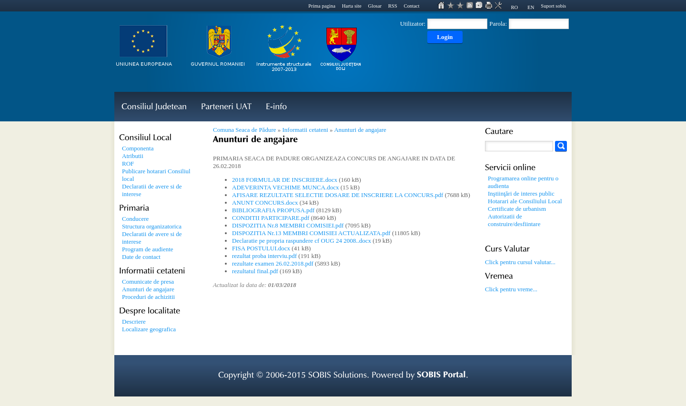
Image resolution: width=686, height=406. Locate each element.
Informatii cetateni (305, 129)
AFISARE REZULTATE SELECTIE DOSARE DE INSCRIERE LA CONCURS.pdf (337, 194)
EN (530, 7)
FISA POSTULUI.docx (261, 248)
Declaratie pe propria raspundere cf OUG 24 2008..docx (301, 240)
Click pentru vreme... (511, 289)
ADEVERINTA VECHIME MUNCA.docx (285, 187)
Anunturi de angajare (360, 129)
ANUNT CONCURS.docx (265, 202)
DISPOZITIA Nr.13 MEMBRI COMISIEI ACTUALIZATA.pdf (311, 233)
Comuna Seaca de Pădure (244, 129)
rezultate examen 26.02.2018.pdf (272, 263)
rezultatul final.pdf (255, 271)
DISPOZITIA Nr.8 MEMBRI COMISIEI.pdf (287, 225)
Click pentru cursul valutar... (520, 262)
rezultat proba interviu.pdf (264, 255)
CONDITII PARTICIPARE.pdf (270, 217)
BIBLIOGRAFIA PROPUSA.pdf (273, 210)
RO (514, 7)
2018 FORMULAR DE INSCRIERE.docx (284, 179)
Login (445, 36)
